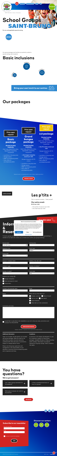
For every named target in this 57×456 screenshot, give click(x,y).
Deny (27, 232)
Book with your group (8, 37)
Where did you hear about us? (37, 293)
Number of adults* (15, 272)
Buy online (22, 3)
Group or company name (15, 262)
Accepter (19, 232)
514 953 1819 (45, 220)
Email (41, 290)
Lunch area (41, 272)
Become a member (30, 3)
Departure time (15, 249)
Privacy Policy (16, 454)
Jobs (37, 3)
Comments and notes (28, 312)
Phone (15, 295)
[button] (41, 221)
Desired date (15, 244)
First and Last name (14, 427)
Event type (41, 249)
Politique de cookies (28, 234)
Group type (15, 255)
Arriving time (41, 244)
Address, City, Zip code (41, 262)
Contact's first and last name (15, 290)
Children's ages (15, 267)
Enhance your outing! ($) (9, 276)
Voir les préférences (37, 232)
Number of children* (41, 267)
